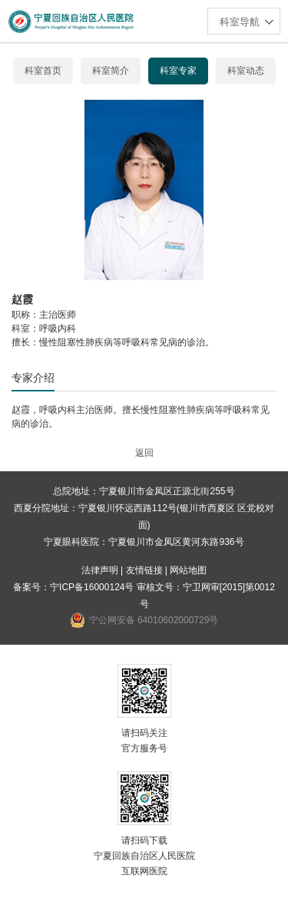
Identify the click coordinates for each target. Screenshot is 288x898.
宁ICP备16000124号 (92, 587)
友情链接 (144, 570)
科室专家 (178, 70)
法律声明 (99, 570)
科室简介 (110, 70)
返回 (144, 452)
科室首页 (43, 70)
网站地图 (188, 570)
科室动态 (245, 70)
